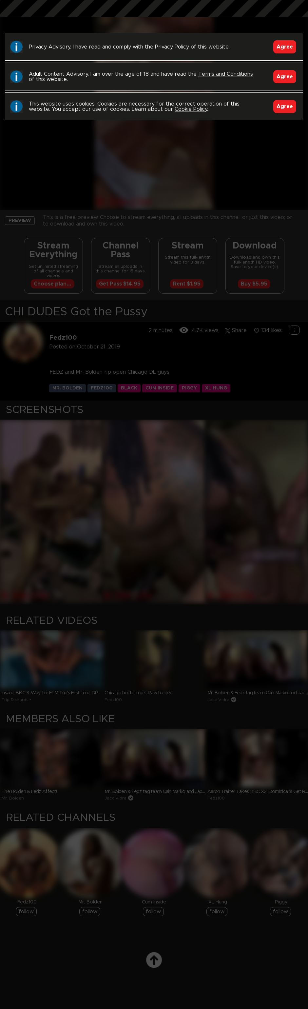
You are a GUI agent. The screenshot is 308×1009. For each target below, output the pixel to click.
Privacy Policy (172, 46)
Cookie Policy (191, 109)
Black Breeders (154, 15)
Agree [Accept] (285, 46)
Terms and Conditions (225, 74)
